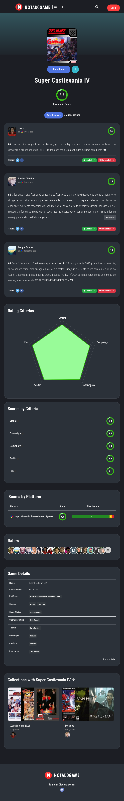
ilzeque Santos (25, 247)
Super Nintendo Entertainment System (33, 516)
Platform (41, 604)
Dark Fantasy (35, 628)
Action (32, 604)
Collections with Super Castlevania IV (41, 679)
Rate (58, 69)
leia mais (111, 217)
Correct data (109, 659)
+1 (108, 550)
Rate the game (53, 115)
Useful (88, 160)
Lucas (21, 128)
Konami (33, 636)
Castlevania (34, 651)
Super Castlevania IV (62, 80)
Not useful (105, 160)
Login (114, 7)
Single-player (35, 612)
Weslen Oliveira (26, 178)
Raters (13, 540)
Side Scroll (34, 620)
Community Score (62, 104)
